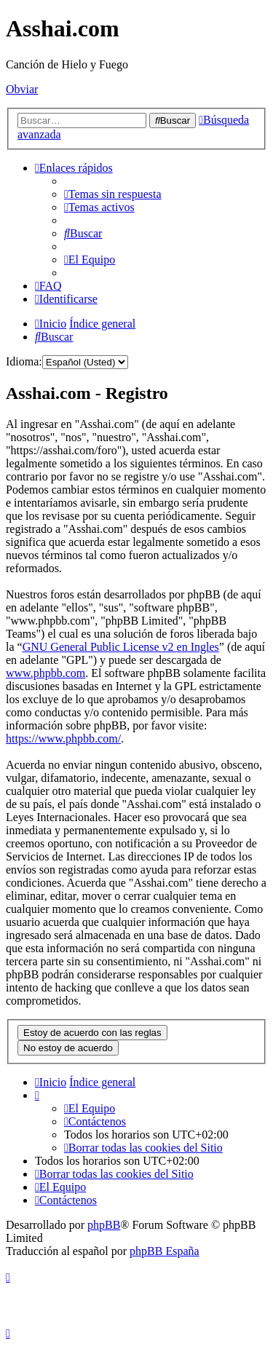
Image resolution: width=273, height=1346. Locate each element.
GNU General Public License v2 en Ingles (121, 647)
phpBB (103, 1225)
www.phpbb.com (45, 673)
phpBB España (164, 1251)
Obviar (22, 89)
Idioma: (24, 361)
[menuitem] (113, 194)
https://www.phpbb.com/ (63, 738)
